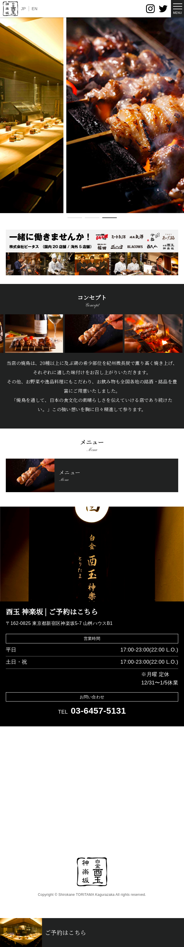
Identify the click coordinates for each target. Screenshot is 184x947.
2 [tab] (92, 218)
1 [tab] (75, 218)
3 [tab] (109, 218)
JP (23, 8)
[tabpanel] (92, 115)
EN (34, 8)
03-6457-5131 (98, 710)
